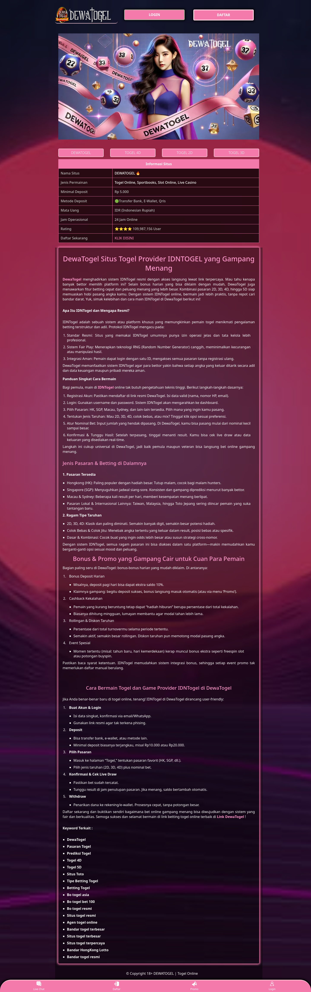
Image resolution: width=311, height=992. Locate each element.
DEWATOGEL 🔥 (127, 173)
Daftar (117, 986)
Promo (194, 986)
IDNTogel (106, 387)
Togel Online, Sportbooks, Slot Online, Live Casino (155, 182)
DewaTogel (72, 279)
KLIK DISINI (124, 238)
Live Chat (38, 986)
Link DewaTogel (230, 816)
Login (272, 986)
